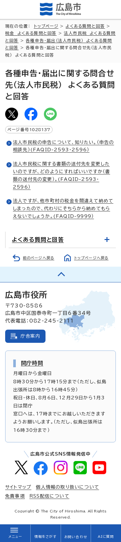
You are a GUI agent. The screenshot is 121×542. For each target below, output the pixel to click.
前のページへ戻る (39, 258)
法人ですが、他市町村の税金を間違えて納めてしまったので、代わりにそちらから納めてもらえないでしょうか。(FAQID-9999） (63, 208)
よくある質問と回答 (85, 26)
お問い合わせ (75, 536)
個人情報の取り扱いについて (67, 487)
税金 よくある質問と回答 (30, 33)
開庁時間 (32, 363)
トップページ (46, 26)
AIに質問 (106, 536)
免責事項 (15, 496)
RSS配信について (49, 496)
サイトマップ (18, 487)
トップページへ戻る (91, 258)
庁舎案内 (30, 336)
